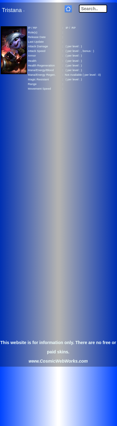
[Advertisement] (58, 157)
